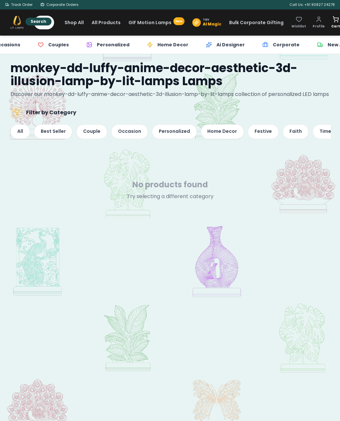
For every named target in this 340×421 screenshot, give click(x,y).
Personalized (177, 132)
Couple (93, 132)
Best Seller (54, 132)
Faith (301, 132)
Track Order (19, 4)
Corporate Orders (59, 4)
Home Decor (226, 132)
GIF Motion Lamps (156, 22)
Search (38, 21)
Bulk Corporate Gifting (256, 22)
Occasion (132, 132)
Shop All (74, 22)
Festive (268, 132)
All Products (106, 22)
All (20, 132)
